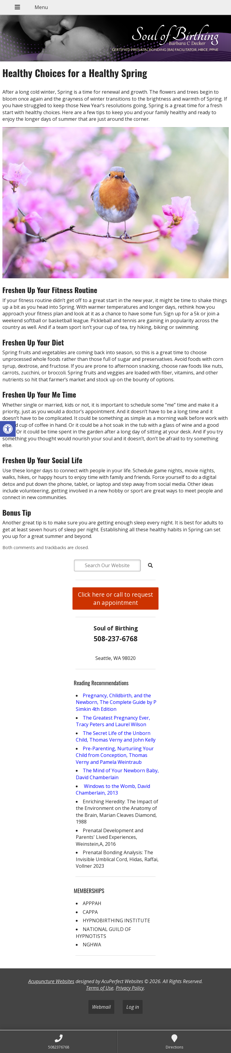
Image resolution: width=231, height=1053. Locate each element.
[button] (8, 429)
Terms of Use (99, 988)
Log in (132, 1007)
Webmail (101, 1007)
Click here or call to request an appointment (115, 598)
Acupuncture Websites (51, 981)
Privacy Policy (130, 988)
